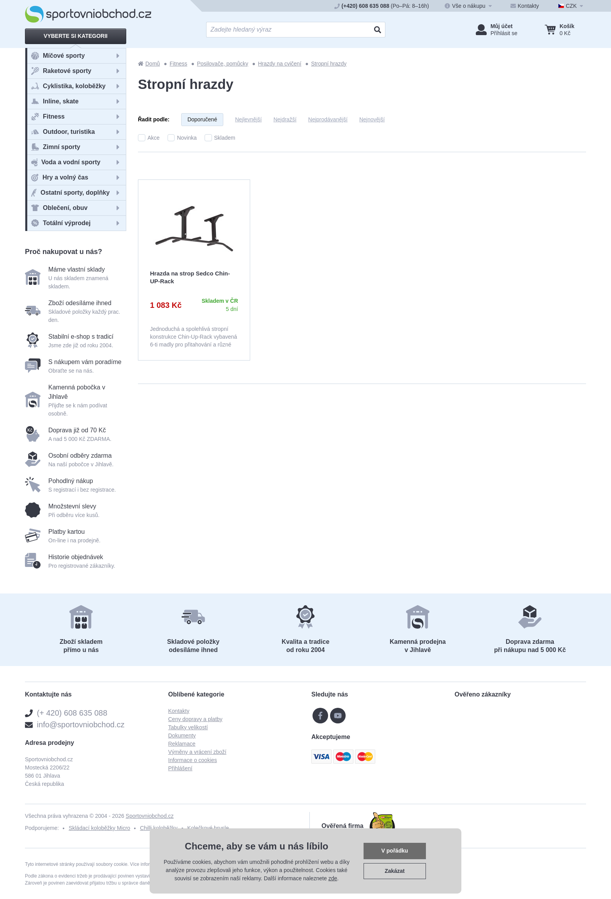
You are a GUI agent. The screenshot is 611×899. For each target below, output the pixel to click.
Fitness (178, 63)
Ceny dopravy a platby (195, 719)
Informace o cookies (192, 760)
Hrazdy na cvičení (279, 63)
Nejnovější (372, 119)
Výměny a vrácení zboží (197, 752)
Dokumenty (182, 735)
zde (332, 878)
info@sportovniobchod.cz (81, 724)
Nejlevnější (248, 119)
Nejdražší (285, 119)
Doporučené (202, 119)
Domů (149, 63)
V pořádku (394, 850)
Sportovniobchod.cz (150, 816)
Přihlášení (180, 768)
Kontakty (178, 711)
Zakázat (394, 871)
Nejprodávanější (328, 119)
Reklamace (182, 744)
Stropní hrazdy (328, 63)
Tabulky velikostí (188, 727)
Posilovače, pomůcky (222, 63)
